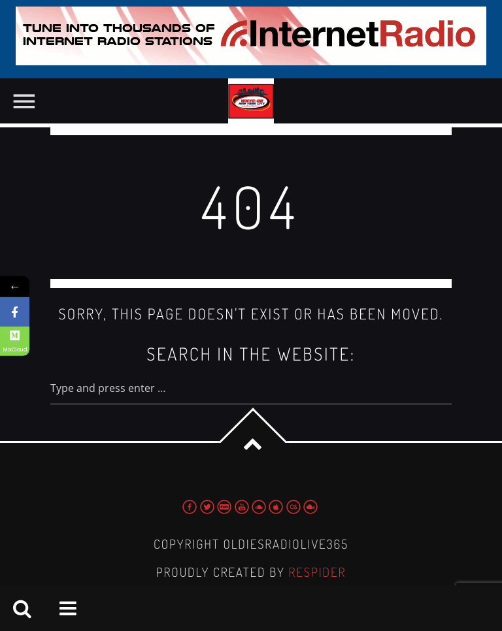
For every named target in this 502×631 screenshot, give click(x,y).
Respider (317, 572)
